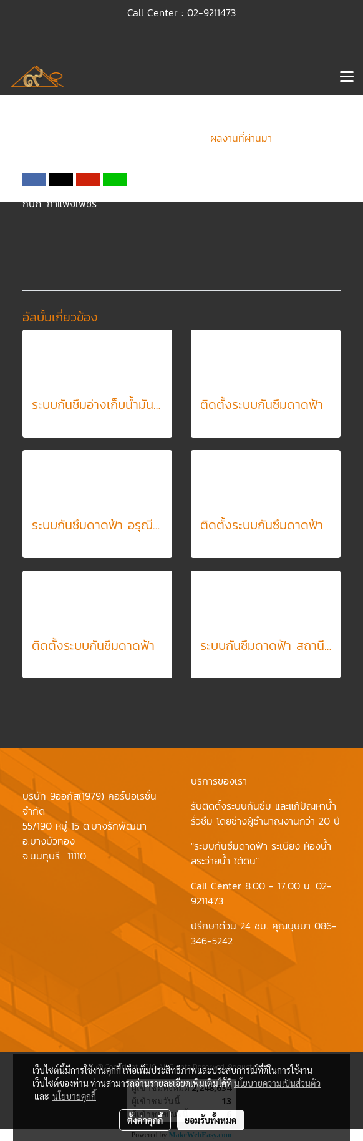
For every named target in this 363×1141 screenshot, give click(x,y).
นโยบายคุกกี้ (74, 1096)
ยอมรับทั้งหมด (211, 1119)
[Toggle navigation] (347, 77)
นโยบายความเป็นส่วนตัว (277, 1083)
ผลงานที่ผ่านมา (241, 137)
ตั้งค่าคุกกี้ (145, 1119)
